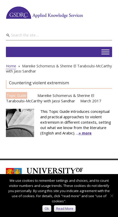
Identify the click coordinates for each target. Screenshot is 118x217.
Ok (47, 208)
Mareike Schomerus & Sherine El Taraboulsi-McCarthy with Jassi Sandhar (50, 98)
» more (85, 133)
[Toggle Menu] (105, 51)
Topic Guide (16, 95)
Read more (64, 208)
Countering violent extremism (39, 83)
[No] (111, 195)
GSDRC (44, 12)
